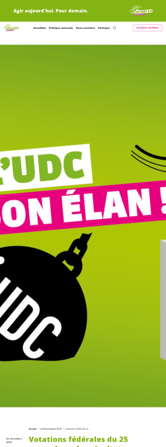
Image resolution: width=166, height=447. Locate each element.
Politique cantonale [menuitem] (61, 27)
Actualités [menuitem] (39, 27)
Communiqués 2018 (51, 428)
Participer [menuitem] (104, 27)
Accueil (32, 429)
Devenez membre (147, 28)
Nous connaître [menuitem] (85, 27)
